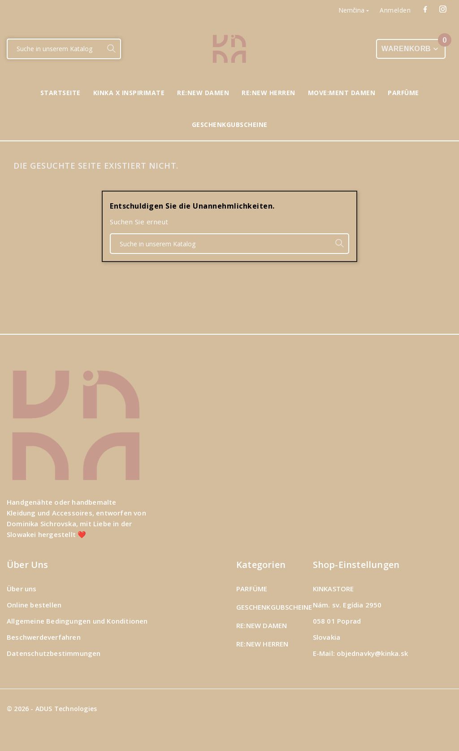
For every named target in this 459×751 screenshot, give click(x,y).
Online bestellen (34, 604)
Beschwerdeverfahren (44, 637)
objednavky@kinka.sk (372, 653)
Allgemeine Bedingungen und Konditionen (77, 620)
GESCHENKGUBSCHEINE (274, 607)
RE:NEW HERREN (262, 643)
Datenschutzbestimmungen (54, 653)
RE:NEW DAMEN (261, 625)
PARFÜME (251, 588)
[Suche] (55, 48)
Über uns (22, 588)
